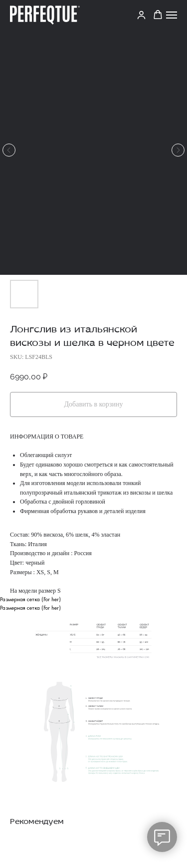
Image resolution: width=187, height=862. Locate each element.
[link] (141, 15)
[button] (158, 15)
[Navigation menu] (171, 15)
